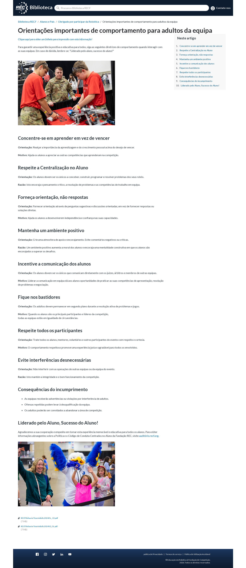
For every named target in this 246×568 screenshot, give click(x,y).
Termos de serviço (173, 554)
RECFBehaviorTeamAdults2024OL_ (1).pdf (39, 518)
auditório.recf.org (149, 435)
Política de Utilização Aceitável (197, 554)
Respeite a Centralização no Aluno (196, 50)
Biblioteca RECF (27, 21)
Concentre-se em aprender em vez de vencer (201, 46)
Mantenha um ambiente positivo (195, 59)
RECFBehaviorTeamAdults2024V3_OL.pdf (39, 526)
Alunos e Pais (47, 21)
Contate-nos (220, 8)
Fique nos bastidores (190, 68)
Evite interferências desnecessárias (196, 76)
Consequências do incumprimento (196, 81)
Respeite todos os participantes (195, 72)
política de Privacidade (153, 554)
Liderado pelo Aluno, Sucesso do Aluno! (200, 85)
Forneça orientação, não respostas (196, 54)
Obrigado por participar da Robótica (78, 21)
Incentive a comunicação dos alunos (197, 63)
